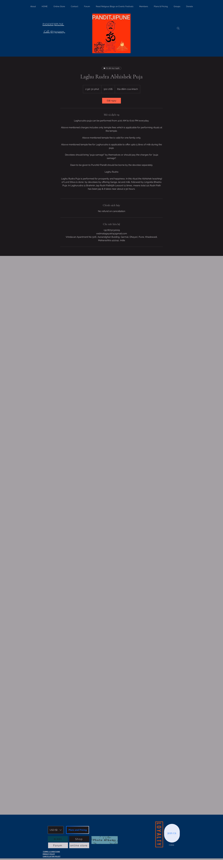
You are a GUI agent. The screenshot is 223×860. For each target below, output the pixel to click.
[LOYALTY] (159, 834)
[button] (55, 830)
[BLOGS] (58, 839)
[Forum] (58, 845)
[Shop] (79, 839)
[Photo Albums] (104, 840)
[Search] (178, 28)
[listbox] (55, 830)
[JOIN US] (172, 833)
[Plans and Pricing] (77, 830)
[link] (111, 101)
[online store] (79, 845)
